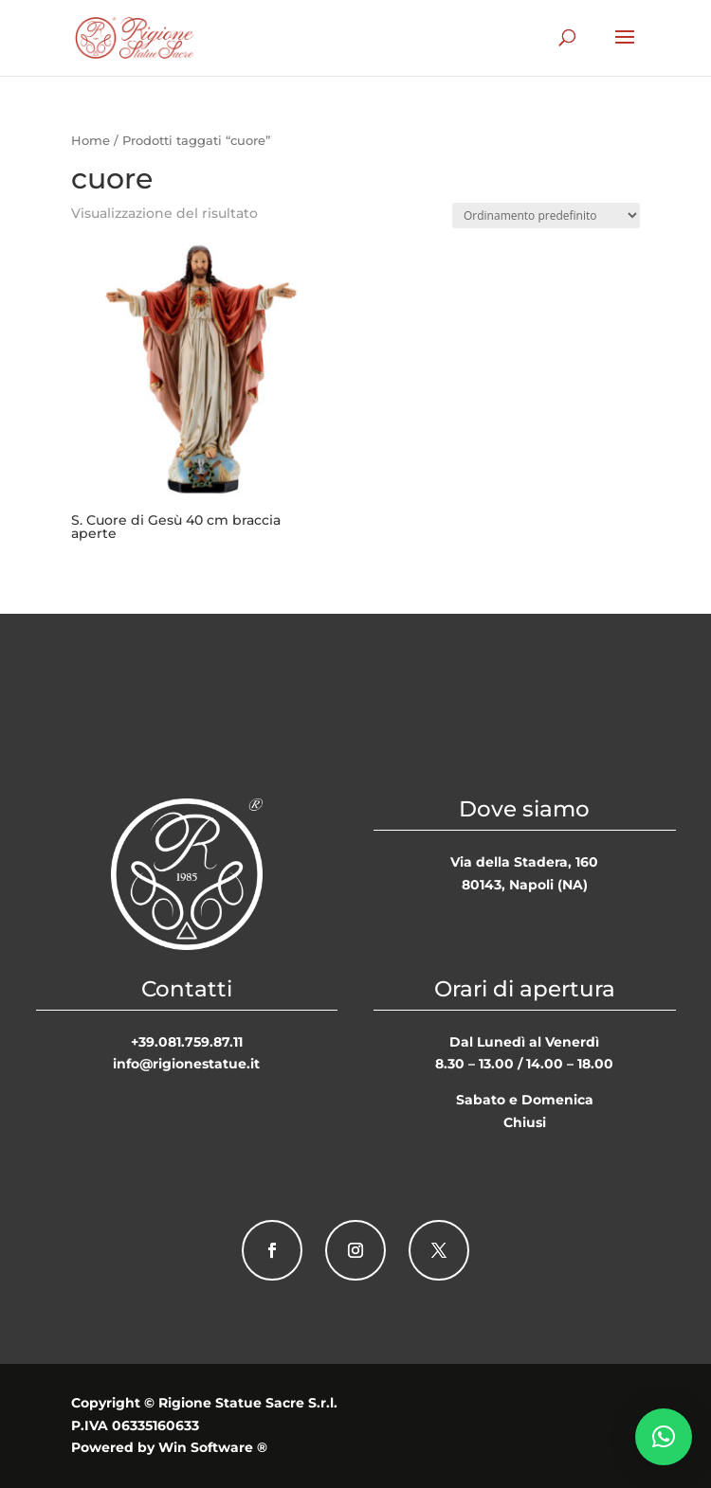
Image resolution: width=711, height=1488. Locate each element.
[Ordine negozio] (546, 215)
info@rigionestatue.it (186, 1063)
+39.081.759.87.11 (187, 1041)
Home (90, 141)
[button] (663, 1436)
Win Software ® (212, 1447)
